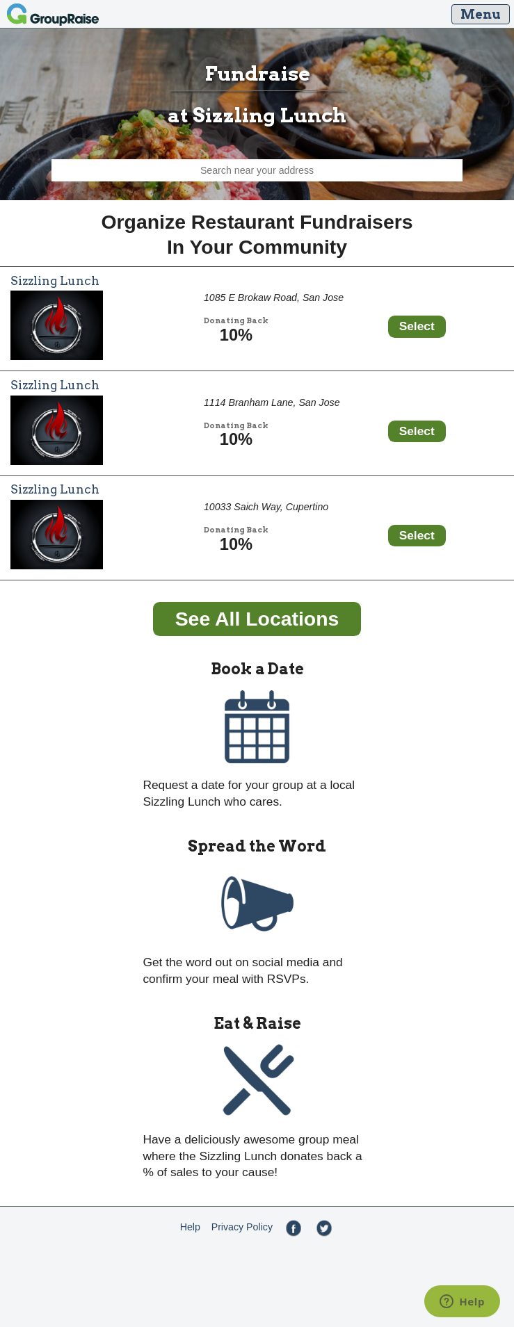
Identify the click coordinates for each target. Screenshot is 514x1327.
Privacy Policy (242, 1226)
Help (190, 1226)
